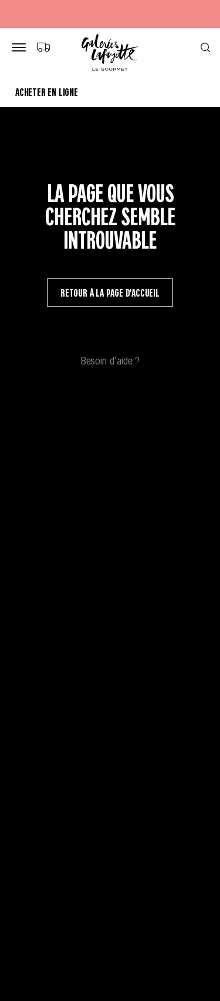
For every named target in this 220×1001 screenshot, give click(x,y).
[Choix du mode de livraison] (43, 47)
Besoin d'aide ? (110, 360)
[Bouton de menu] (21, 48)
